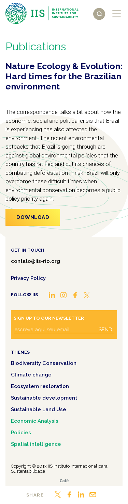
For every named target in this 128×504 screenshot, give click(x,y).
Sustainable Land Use (38, 409)
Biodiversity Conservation (43, 363)
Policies (21, 433)
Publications (35, 46)
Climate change (31, 375)
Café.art (64, 480)
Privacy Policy (28, 278)
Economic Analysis (34, 421)
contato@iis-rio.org (35, 261)
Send (105, 329)
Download (32, 217)
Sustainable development (44, 398)
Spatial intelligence (36, 444)
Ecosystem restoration (40, 386)
